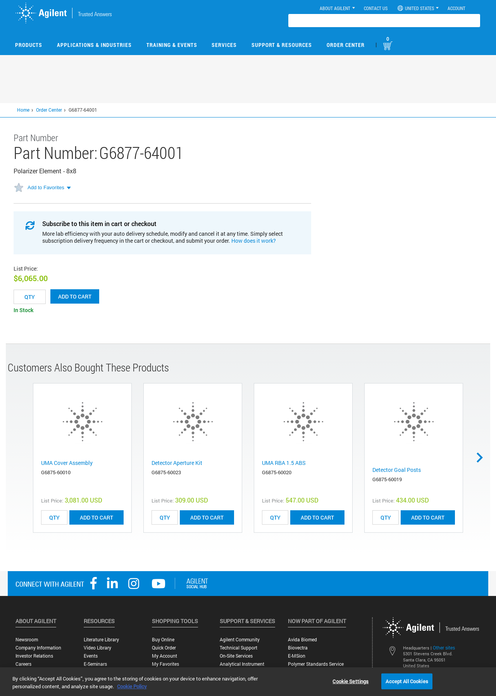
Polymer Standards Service (316, 664)
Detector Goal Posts (396, 469)
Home (23, 110)
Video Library (97, 648)
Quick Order (164, 648)
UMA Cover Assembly (67, 462)
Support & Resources (281, 44)
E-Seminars (95, 664)
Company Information (38, 648)
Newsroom (27, 639)
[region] (248, 681)
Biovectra (298, 648)
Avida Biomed (302, 639)
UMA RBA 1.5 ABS (284, 462)
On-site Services (236, 656)
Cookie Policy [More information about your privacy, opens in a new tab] (132, 686)
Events (91, 656)
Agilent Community (240, 639)
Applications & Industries (94, 44)
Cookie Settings (350, 680)
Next (482, 457)
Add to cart (74, 296)
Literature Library (101, 639)
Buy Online (163, 639)
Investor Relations (34, 656)
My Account (164, 656)
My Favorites (165, 664)
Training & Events (171, 44)
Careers (23, 664)
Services (224, 44)
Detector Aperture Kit (177, 462)
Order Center (346, 44)
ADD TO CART (96, 517)
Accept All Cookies (407, 680)
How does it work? (253, 240)
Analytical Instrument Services (242, 667)
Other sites (444, 647)
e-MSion (296, 656)
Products (28, 44)
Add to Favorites (46, 187)
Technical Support (238, 648)
